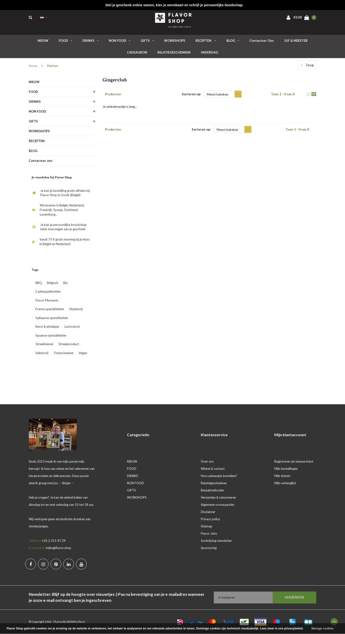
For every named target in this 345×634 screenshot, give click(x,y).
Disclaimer (208, 512)
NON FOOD (119, 40)
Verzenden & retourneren (218, 497)
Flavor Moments (46, 300)
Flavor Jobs (209, 533)
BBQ (38, 283)
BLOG (232, 40)
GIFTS (147, 40)
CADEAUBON (137, 52)
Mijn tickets (282, 476)
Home (33, 66)
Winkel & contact (212, 469)
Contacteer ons (261, 40)
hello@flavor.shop (58, 548)
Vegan (83, 353)
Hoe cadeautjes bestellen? (219, 476)
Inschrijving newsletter (216, 541)
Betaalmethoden (212, 490)
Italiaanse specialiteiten (51, 318)
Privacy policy (210, 519)
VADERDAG (209, 52)
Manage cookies (322, 628)
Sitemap (206, 526)
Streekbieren (44, 344)
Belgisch (52, 283)
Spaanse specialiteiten (50, 335)
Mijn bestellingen (286, 469)
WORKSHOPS (174, 40)
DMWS (71, 621)
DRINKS (90, 40)
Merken (52, 66)
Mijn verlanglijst (285, 483)
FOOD (65, 40)
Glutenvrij (76, 309)
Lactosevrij (72, 326)
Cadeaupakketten (48, 291)
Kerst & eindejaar (47, 326)
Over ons (207, 461)
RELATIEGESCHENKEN (173, 52)
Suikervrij (41, 353)
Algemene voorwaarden (217, 505)
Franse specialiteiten (49, 309)
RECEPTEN (206, 40)
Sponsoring (209, 548)
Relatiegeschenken (214, 483)
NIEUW (43, 40)
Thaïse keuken (63, 353)
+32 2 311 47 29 (54, 541)
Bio (65, 283)
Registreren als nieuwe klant (293, 461)
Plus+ (81, 621)
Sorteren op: (191, 94)
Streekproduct (68, 344)
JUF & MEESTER (296, 40)
